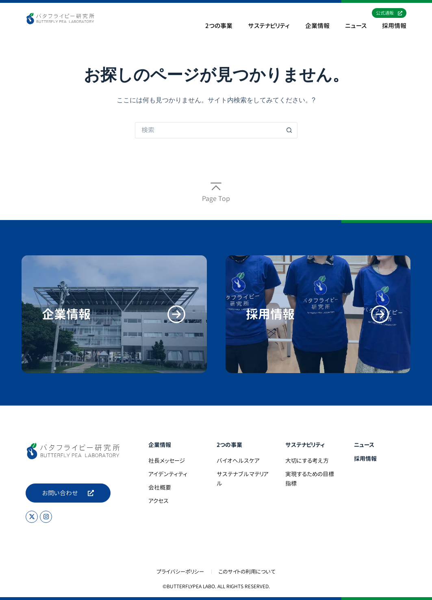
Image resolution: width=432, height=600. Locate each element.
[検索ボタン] (289, 130)
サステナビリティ (269, 26)
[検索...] (208, 130)
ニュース (356, 26)
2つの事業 (218, 26)
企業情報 (317, 26)
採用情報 (394, 26)
